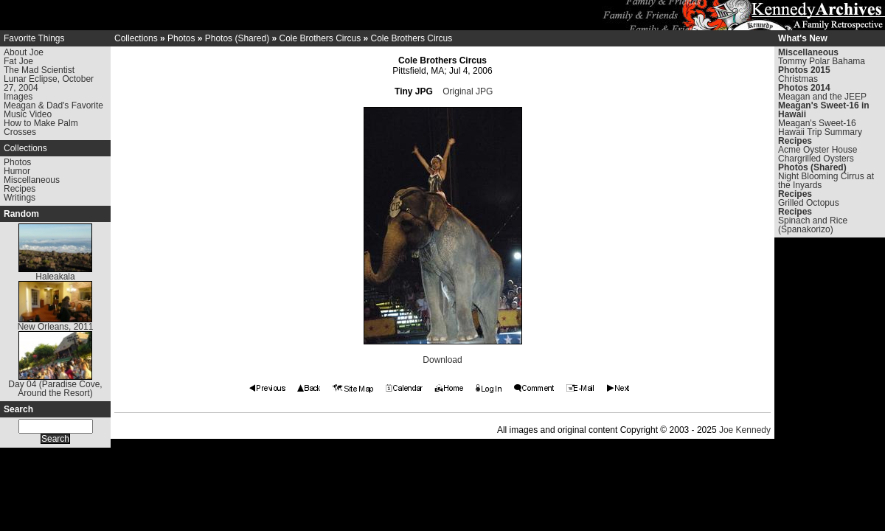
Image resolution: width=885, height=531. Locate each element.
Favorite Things (34, 38)
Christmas (798, 78)
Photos (17, 162)
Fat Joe (18, 61)
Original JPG (467, 91)
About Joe (24, 52)
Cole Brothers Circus (320, 38)
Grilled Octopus (808, 202)
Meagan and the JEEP (822, 96)
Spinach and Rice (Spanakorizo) (812, 225)
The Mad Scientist (39, 70)
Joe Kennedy (745, 430)
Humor (17, 171)
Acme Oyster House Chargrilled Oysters (817, 154)
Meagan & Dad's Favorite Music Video (53, 110)
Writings (19, 197)
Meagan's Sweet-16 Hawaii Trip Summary (820, 127)
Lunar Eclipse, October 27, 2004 (49, 83)
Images (18, 96)
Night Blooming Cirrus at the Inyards (826, 181)
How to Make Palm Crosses (41, 127)
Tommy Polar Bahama (821, 61)
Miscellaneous (32, 180)
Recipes (19, 188)
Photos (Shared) (237, 38)
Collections (25, 148)
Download (442, 360)
